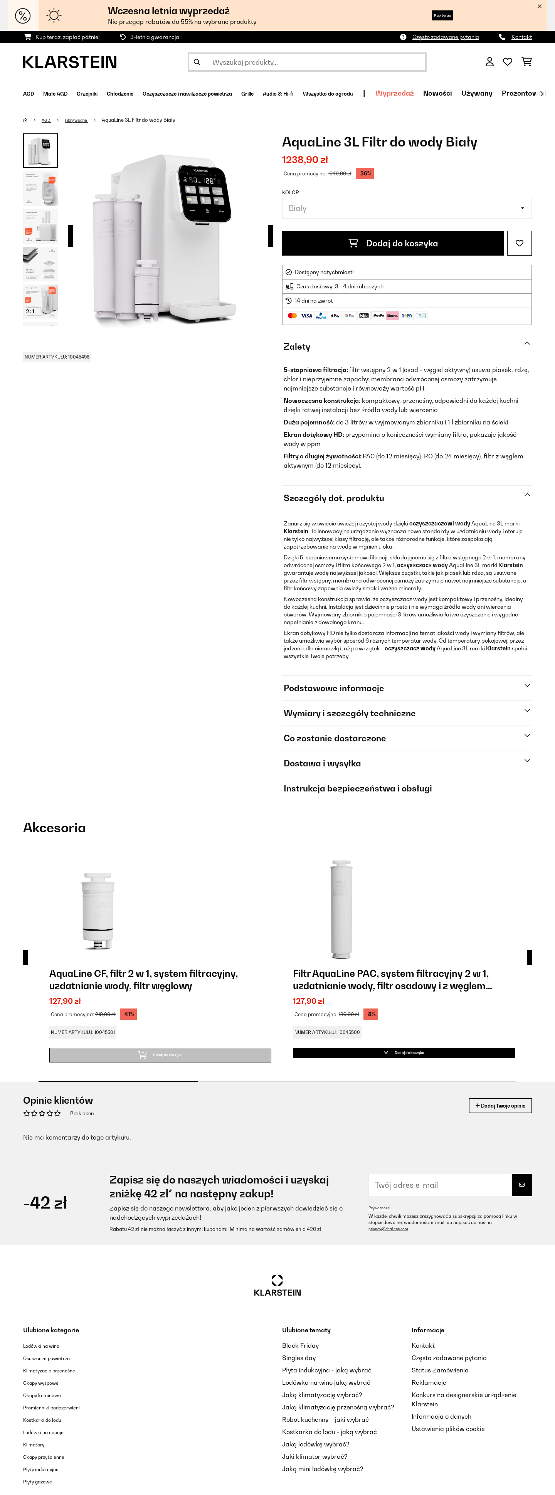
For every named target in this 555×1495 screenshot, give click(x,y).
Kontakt (521, 37)
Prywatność (381, 1217)
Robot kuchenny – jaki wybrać (325, 1429)
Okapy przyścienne (50, 1466)
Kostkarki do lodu (48, 1429)
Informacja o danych (441, 1425)
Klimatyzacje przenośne (57, 1379)
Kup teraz (433, 15)
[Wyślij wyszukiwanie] (197, 62)
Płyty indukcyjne (46, 1478)
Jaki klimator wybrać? (315, 1466)
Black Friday (300, 1355)
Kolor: (291, 192)
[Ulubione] (507, 62)
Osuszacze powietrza (54, 1367)
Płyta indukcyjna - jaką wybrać (327, 1379)
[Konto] (490, 62)
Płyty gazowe (42, 1490)
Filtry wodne (84, 120)
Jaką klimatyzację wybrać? (322, 1404)
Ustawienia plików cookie (448, 1438)
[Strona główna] (33, 120)
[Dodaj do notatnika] (519, 243)
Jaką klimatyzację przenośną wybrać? (338, 1416)
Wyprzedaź (502, 93)
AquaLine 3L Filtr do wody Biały (149, 120)
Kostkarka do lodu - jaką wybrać (329, 1441)
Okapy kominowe (48, 1404)
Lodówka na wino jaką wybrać (326, 1392)
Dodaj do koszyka (393, 243)
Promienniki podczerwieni (60, 1416)
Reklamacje (429, 1392)
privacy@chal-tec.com (392, 1238)
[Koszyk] (526, 62)
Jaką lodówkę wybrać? (316, 1453)
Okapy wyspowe (47, 1392)
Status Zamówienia (440, 1379)
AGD (49, 120)
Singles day (299, 1367)
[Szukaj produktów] (307, 62)
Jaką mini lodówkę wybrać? (322, 1478)
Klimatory (37, 1453)
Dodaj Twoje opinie (490, 1115)
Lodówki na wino (47, 1355)
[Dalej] (541, 93)
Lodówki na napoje (50, 1441)
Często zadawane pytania (445, 37)
